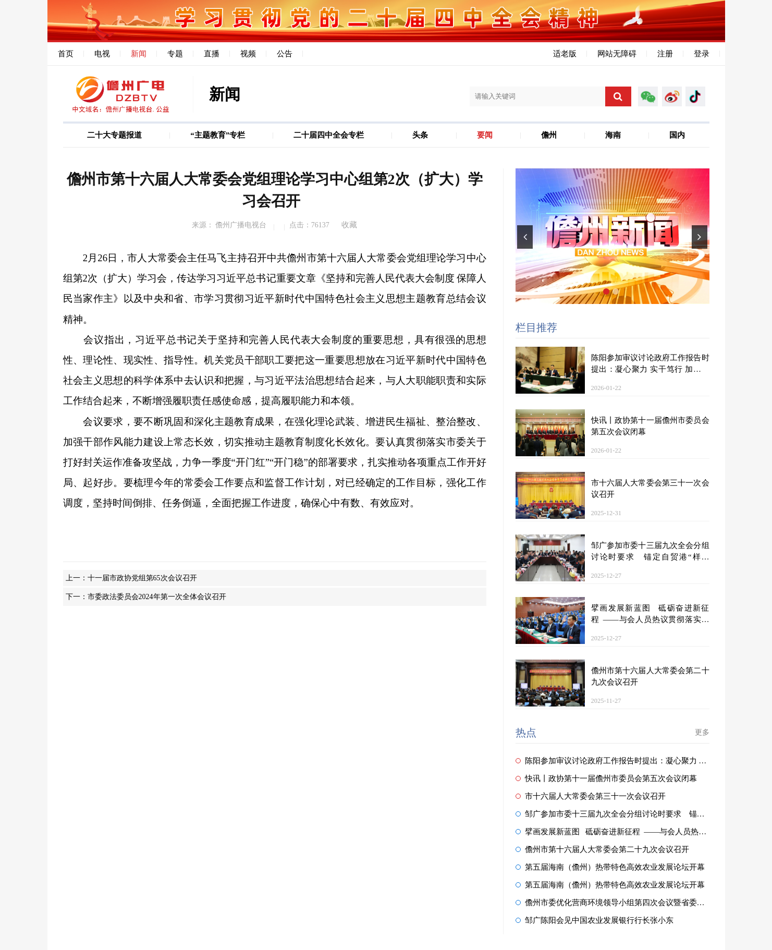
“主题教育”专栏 (217, 135)
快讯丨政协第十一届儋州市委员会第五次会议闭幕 (606, 778)
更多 (702, 732)
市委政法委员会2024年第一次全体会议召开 (157, 597)
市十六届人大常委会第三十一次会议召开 (591, 796)
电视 (102, 54)
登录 (701, 54)
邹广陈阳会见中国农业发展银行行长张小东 (594, 920)
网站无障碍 (616, 54)
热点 (526, 732)
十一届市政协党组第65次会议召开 (142, 578)
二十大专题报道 (114, 135)
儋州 (549, 135)
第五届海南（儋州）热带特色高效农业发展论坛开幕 (610, 867)
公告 (284, 54)
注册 (665, 54)
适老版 (565, 54)
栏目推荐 (536, 327)
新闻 (138, 54)
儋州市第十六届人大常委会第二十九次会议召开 (602, 849)
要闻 (485, 135)
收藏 (349, 225)
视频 (248, 54)
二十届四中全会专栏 (328, 135)
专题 (175, 54)
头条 (420, 135)
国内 (677, 135)
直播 (211, 54)
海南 (613, 135)
